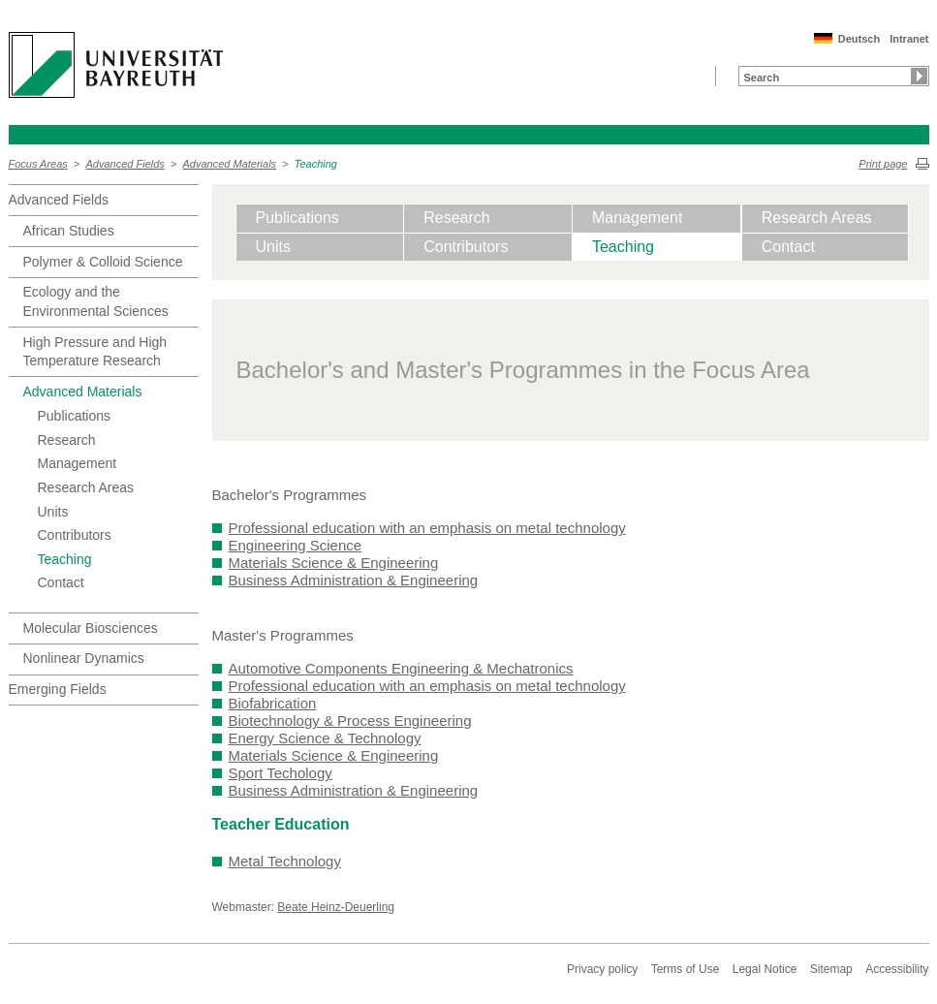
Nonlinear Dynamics (83, 658)
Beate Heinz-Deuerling (335, 907)
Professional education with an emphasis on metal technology (427, 527)
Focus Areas (38, 164)
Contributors (74, 535)
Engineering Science (295, 545)
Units (53, 511)
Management (77, 463)
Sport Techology (280, 773)
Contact (61, 582)
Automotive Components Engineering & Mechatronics (401, 668)
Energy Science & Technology (325, 738)
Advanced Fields (125, 164)
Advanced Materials (229, 164)
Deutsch (859, 39)
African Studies (68, 230)
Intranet (909, 39)
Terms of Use (685, 969)
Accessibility (896, 969)
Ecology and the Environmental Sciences (96, 301)
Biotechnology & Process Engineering (350, 720)
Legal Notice (765, 969)
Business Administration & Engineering (354, 580)
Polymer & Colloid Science (103, 261)
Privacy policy (602, 969)
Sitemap (831, 969)
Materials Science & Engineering (334, 562)
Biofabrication (273, 703)
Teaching (316, 164)
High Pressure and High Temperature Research (95, 351)
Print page (883, 164)
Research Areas (86, 487)
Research (67, 440)
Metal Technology (285, 861)
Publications (74, 416)
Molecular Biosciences (90, 628)
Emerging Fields (58, 689)
